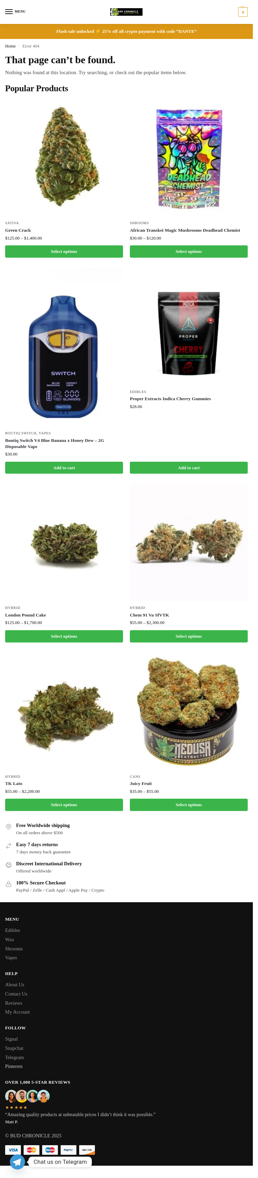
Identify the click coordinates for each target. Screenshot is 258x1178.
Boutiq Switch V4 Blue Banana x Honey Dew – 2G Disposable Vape (54, 443)
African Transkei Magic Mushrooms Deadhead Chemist (185, 230)
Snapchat (14, 1048)
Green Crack (18, 230)
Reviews (13, 1003)
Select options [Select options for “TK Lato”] (64, 804)
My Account (17, 1012)
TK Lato (13, 783)
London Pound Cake (25, 615)
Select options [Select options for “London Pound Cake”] (64, 636)
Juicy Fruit (141, 783)
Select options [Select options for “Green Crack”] (64, 251)
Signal (11, 1039)
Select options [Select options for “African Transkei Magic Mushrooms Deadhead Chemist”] (189, 251)
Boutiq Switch (21, 433)
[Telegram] (17, 1161)
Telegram (14, 1057)
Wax (9, 939)
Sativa (12, 223)
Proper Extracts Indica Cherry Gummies (170, 398)
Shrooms (139, 223)
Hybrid (12, 608)
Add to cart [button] (64, 467)
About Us (14, 984)
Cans (135, 776)
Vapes (45, 433)
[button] (242, 12)
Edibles (138, 392)
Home (10, 46)
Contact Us (16, 994)
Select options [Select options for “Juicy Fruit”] (189, 804)
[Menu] (15, 12)
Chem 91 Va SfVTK (149, 615)
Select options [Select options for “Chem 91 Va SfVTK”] (189, 636)
